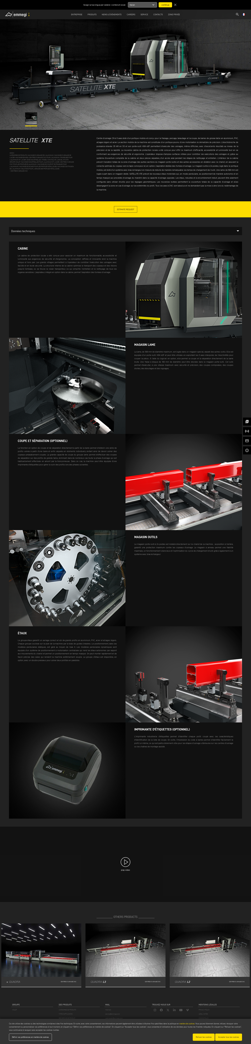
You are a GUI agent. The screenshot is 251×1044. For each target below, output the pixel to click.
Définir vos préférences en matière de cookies (30, 1037)
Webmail (108, 1010)
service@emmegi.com (112, 1014)
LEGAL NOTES (203, 1014)
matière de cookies (187, 1024)
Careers (131, 14)
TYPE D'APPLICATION (66, 1014)
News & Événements (111, 14)
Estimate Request (125, 209)
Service (144, 14)
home (12, 153)
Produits (92, 14)
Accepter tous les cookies (228, 1037)
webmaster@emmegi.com (114, 1018)
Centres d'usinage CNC (19, 171)
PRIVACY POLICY (204, 1010)
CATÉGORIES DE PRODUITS (67, 1010)
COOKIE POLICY (204, 1018)
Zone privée (174, 14)
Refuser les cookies (204, 1037)
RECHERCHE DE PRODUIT (67, 1018)
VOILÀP (14, 1010)
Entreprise (76, 14)
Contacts (158, 14)
